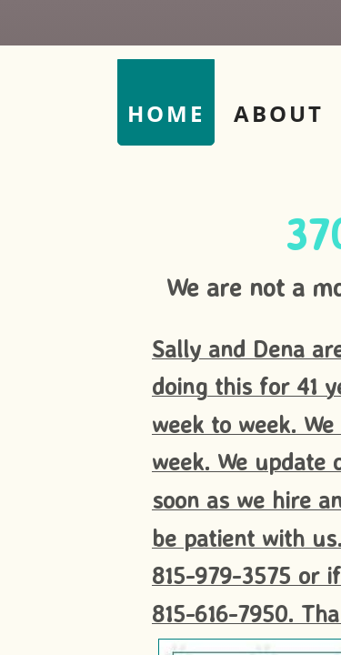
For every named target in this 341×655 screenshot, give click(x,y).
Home (166, 113)
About (279, 113)
